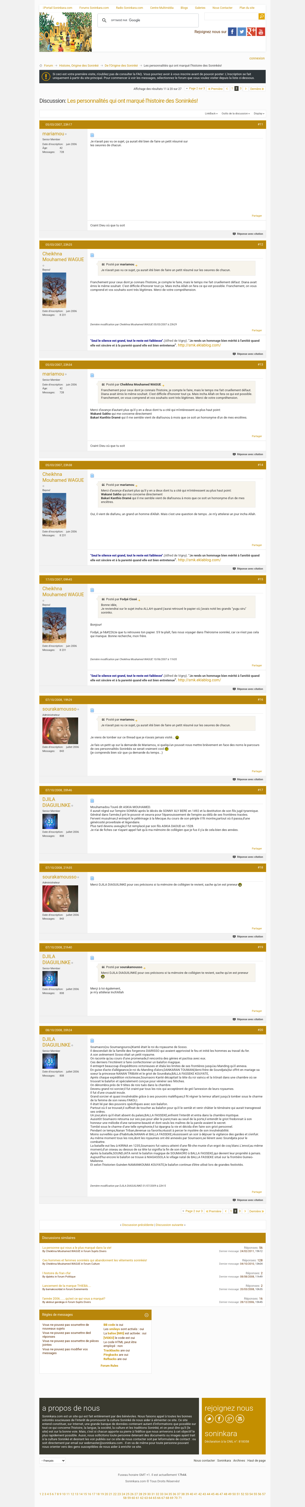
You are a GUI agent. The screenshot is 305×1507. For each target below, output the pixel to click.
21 (110, 1494)
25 (127, 1494)
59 (129, 1498)
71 (180, 1498)
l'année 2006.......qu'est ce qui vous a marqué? (73, 1298)
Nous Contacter (223, 8)
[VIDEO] (109, 1338)
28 (140, 1494)
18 (98, 1494)
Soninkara (224, 1460)
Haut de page (256, 1460)
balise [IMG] (116, 1333)
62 (142, 1498)
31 (153, 1494)
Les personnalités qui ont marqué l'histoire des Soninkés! (132, 101)
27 (136, 1494)
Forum (48, 65)
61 (137, 1498)
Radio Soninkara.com (129, 8)
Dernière (257, 89)
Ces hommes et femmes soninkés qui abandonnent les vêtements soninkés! (94, 1260)
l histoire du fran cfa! (56, 1273)
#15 (260, 579)
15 (85, 1494)
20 (106, 1494)
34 (166, 1494)
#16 (260, 699)
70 (176, 1498)
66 (159, 1498)
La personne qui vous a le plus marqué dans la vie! (76, 1247)
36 (174, 1494)
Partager (257, 215)
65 (155, 1498)
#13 (260, 364)
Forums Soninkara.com (94, 8)
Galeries (200, 8)
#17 (260, 790)
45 (213, 1494)
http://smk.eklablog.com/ (199, 345)
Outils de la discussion (235, 113)
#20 (260, 1030)
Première (215, 89)
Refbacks (110, 1359)
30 (149, 1494)
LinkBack (210, 113)
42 (200, 1494)
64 (150, 1498)
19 (102, 1494)
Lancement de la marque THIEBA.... (66, 1286)
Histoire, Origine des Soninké (78, 65)
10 (64, 1494)
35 (170, 1494)
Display (258, 113)
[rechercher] (147, 20)
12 (72, 1494)
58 (125, 1498)
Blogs (184, 8)
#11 (260, 124)
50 (234, 1494)
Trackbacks (112, 1350)
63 (146, 1498)
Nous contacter (204, 1460)
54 (251, 1494)
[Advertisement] (178, 48)
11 (68, 1494)
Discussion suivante (169, 1225)
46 (217, 1494)
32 (157, 1494)
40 (191, 1494)
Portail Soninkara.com (57, 8)
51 (238, 1494)
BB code (109, 1325)
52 (242, 1494)
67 (163, 1498)
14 (81, 1494)
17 (93, 1494)
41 (196, 1494)
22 (115, 1494)
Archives (239, 1460)
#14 (260, 465)
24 (123, 1494)
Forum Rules (109, 1365)
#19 (260, 947)
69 (171, 1498)
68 (167, 1498)
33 (161, 1494)
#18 (260, 867)
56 (259, 1494)
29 (145, 1494)
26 (132, 1494)
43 (204, 1494)
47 (221, 1494)
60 (133, 1498)
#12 (260, 244)
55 (255, 1494)
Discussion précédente (138, 1225)
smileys (114, 1329)
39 (187, 1494)
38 (183, 1494)
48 (225, 1494)
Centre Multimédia (161, 8)
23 (119, 1494)
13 (76, 1494)
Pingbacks (111, 1354)
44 (208, 1494)
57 (264, 1494)
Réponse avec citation (248, 233)
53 (247, 1494)
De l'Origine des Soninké (121, 65)
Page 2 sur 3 (197, 88)
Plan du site (247, 8)
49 (230, 1494)
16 (89, 1494)
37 (179, 1494)
